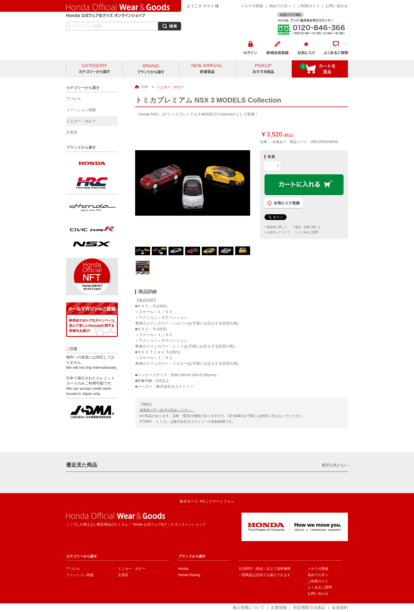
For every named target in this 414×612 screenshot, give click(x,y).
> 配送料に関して (275, 227)
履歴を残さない (335, 465)
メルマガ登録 (252, 6)
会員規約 (340, 607)
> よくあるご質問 (306, 232)
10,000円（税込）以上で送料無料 (265, 569)
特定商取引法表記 (309, 607)
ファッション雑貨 (80, 575)
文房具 (123, 575)
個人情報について (249, 607)
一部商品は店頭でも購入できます (264, 575)
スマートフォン (221, 501)
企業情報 (279, 607)
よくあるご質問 (320, 587)
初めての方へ (280, 6)
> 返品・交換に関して (306, 227)
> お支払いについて (277, 232)
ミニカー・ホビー (131, 569)
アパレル (73, 569)
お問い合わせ (336, 6)
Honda (183, 569)
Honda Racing (189, 575)
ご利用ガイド (309, 6)
